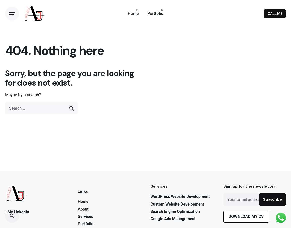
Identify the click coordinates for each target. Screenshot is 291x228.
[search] (72, 108)
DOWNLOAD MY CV (246, 216)
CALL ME (274, 13)
